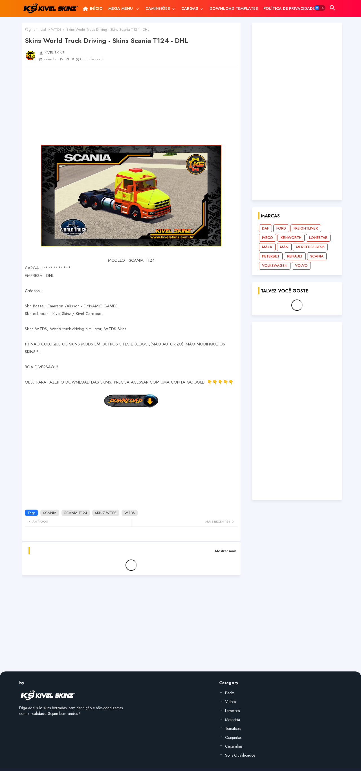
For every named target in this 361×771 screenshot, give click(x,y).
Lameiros (232, 710)
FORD (281, 228)
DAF (265, 228)
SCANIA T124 (75, 513)
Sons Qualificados (240, 755)
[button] (319, 8)
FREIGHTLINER (306, 228)
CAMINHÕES (158, 8)
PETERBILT (270, 256)
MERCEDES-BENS (310, 247)
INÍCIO (92, 9)
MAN (284, 247)
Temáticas (233, 728)
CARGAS (189, 8)
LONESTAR (318, 237)
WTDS (56, 29)
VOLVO (301, 265)
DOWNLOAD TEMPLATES (234, 8)
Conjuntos (233, 737)
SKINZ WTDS (105, 513)
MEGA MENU (121, 8)
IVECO (267, 237)
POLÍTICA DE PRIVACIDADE (289, 8)
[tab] (92, 8)
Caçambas (233, 746)
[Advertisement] (131, 105)
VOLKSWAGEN (274, 265)
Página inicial (35, 29)
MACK (267, 247)
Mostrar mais (225, 551)
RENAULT (295, 256)
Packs (229, 693)
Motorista (232, 719)
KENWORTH (291, 237)
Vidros (230, 701)
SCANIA (49, 513)
